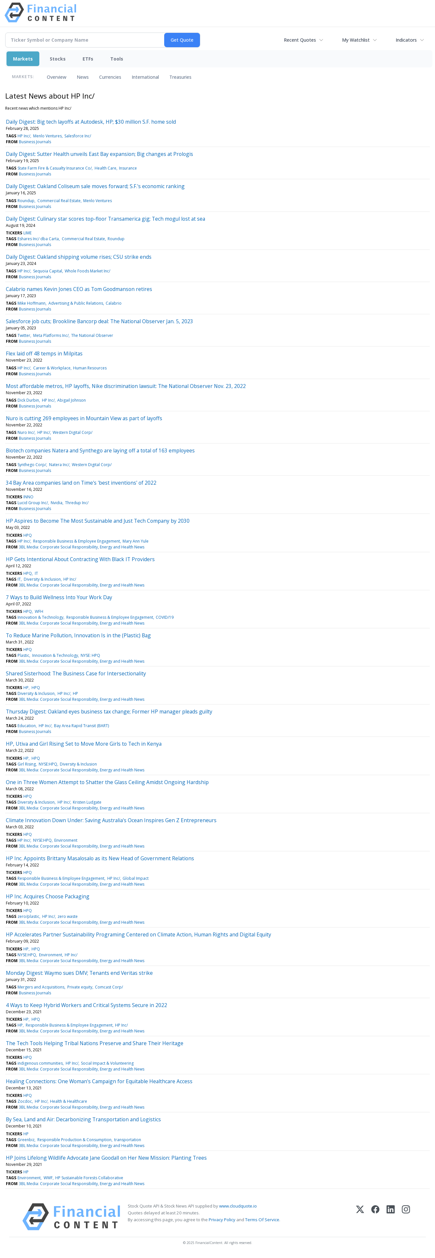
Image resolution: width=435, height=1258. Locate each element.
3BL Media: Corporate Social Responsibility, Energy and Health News (81, 547)
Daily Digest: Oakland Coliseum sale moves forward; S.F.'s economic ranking (95, 186)
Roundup (26, 200)
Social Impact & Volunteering (107, 1063)
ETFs (88, 59)
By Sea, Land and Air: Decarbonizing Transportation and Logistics (83, 1119)
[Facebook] (375, 1217)
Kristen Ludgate (87, 802)
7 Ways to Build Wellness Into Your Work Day (59, 597)
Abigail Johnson (71, 400)
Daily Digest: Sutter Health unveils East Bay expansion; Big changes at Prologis (99, 154)
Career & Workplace (52, 368)
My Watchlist (356, 40)
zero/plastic (28, 916)
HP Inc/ (24, 136)
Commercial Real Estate (59, 200)
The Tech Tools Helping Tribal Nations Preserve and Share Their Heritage (94, 1043)
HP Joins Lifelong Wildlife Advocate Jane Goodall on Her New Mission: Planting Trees (106, 1157)
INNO (28, 497)
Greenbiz (26, 1139)
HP (26, 687)
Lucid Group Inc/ (33, 502)
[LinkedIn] (390, 1217)
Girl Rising (27, 764)
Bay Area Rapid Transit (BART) (81, 725)
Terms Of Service (262, 1220)
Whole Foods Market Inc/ (87, 271)
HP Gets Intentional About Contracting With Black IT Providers (80, 559)
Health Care (105, 168)
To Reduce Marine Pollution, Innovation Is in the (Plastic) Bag (78, 635)
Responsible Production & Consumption (74, 1139)
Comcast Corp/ (109, 987)
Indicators (406, 40)
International (145, 77)
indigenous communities (40, 1063)
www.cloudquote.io (238, 1206)
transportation (127, 1139)
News (83, 77)
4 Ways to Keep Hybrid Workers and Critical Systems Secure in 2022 (86, 1005)
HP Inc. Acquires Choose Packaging (47, 896)
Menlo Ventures (47, 136)
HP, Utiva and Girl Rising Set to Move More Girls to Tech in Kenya (84, 743)
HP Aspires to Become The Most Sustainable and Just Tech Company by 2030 (98, 520)
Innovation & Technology (40, 617)
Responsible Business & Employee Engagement (76, 541)
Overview (56, 77)
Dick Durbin (28, 400)
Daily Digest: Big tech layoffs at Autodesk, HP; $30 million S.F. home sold (91, 121)
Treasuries (180, 77)
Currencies (110, 77)
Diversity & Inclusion (42, 579)
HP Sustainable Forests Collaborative (89, 1178)
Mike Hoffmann (32, 303)
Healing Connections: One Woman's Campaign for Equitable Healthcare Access (99, 1081)
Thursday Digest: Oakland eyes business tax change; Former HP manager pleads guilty (109, 711)
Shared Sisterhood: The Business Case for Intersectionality (76, 673)
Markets (23, 59)
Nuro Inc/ (26, 432)
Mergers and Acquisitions (41, 987)
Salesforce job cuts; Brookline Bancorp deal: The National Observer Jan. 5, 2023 (99, 321)
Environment (65, 840)
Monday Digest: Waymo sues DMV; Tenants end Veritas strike (79, 972)
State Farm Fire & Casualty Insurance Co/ (55, 168)
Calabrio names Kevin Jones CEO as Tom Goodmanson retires (79, 289)
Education (27, 725)
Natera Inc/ (59, 464)
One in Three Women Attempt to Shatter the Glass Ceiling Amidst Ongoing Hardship (107, 782)
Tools (116, 59)
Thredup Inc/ (76, 502)
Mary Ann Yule (136, 541)
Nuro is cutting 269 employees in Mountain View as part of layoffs (84, 418)
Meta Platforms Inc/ (51, 335)
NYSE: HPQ (90, 655)
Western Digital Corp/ (72, 432)
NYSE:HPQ (48, 764)
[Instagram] (406, 1217)
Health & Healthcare (68, 1101)
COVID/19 (165, 617)
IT (36, 573)
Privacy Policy (222, 1220)
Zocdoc (25, 1101)
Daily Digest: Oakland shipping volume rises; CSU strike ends (79, 256)
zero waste (68, 916)
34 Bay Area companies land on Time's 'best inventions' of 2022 (81, 482)
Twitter (24, 335)
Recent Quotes (300, 40)
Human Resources (90, 368)
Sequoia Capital (47, 271)
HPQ (27, 535)
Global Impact (136, 878)
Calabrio (114, 303)
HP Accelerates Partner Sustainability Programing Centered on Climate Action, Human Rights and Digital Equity (138, 934)
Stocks (58, 59)
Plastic (23, 655)
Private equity (79, 987)
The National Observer (92, 335)
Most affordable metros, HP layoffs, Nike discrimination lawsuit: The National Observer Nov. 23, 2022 (126, 386)
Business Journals (35, 142)
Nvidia (56, 502)
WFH (39, 611)
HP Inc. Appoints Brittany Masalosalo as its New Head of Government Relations (100, 858)
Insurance (128, 168)
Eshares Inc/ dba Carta (38, 239)
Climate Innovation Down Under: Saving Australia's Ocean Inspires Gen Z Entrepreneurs (111, 820)
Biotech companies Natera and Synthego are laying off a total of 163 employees (100, 450)
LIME (27, 233)
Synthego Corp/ (32, 464)
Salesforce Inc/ (77, 136)
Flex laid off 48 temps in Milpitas (44, 353)
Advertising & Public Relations (75, 303)
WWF (48, 1178)
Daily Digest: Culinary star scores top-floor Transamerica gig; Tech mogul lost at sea (105, 218)
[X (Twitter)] (360, 1217)
